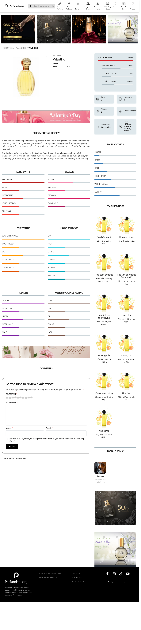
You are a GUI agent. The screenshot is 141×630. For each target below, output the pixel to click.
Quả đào (126, 392)
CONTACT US (78, 582)
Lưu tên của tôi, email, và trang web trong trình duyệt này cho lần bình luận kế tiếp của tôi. (46, 440)
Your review (12, 402)
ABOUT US (77, 578)
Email (49, 428)
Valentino (21, 48)
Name (9, 428)
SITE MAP (76, 573)
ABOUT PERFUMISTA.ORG (50, 573)
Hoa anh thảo (126, 236)
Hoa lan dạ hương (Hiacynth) (126, 276)
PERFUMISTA (8, 48)
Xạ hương (104, 430)
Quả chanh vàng (104, 392)
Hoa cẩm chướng (104, 274)
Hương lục (126, 355)
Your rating (11, 393)
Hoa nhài (126, 314)
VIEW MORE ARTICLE (48, 578)
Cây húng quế (104, 236)
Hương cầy (104, 355)
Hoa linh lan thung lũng (104, 316)
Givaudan (100, 476)
